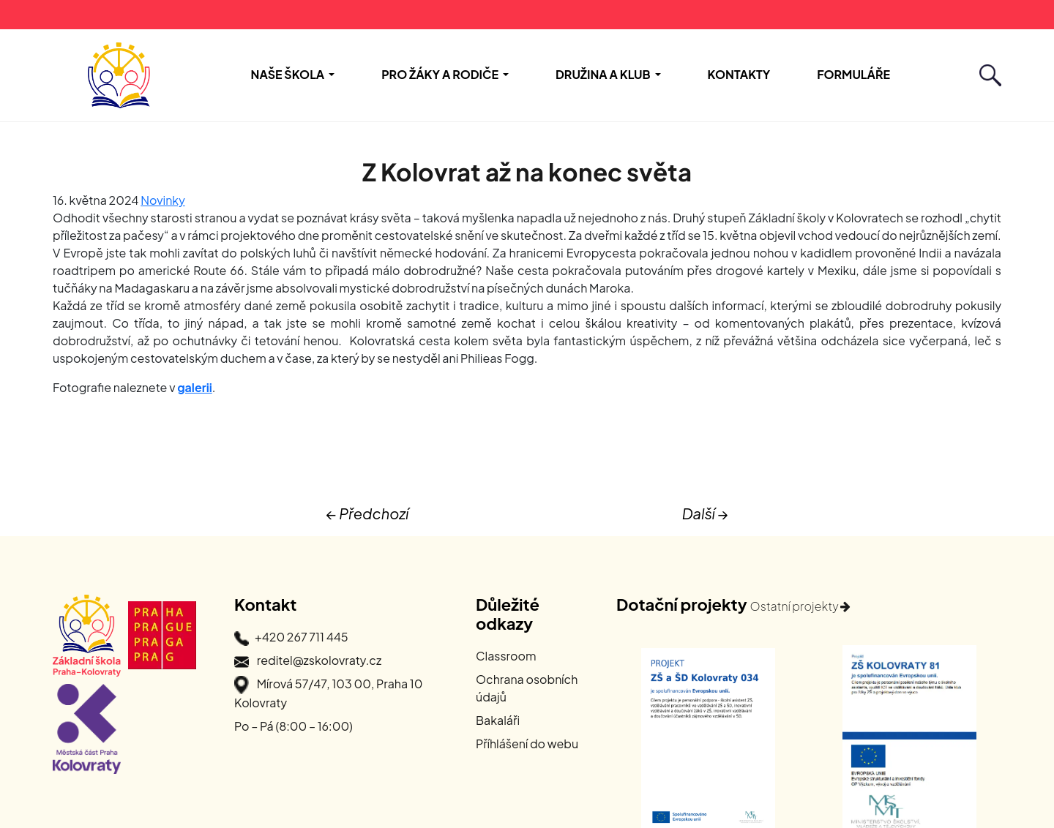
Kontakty (739, 74)
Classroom (506, 655)
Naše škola (288, 74)
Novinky (163, 200)
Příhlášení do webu (527, 743)
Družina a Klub (603, 74)
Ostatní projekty (800, 606)
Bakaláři (498, 720)
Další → (705, 513)
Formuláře (853, 74)
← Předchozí (367, 513)
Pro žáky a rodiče (439, 74)
